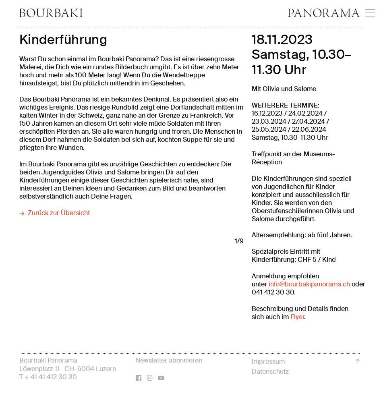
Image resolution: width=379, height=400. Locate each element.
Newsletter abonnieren (168, 360)
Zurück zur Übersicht (59, 213)
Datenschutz (270, 371)
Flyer (297, 317)
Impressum (268, 361)
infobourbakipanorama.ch (309, 284)
